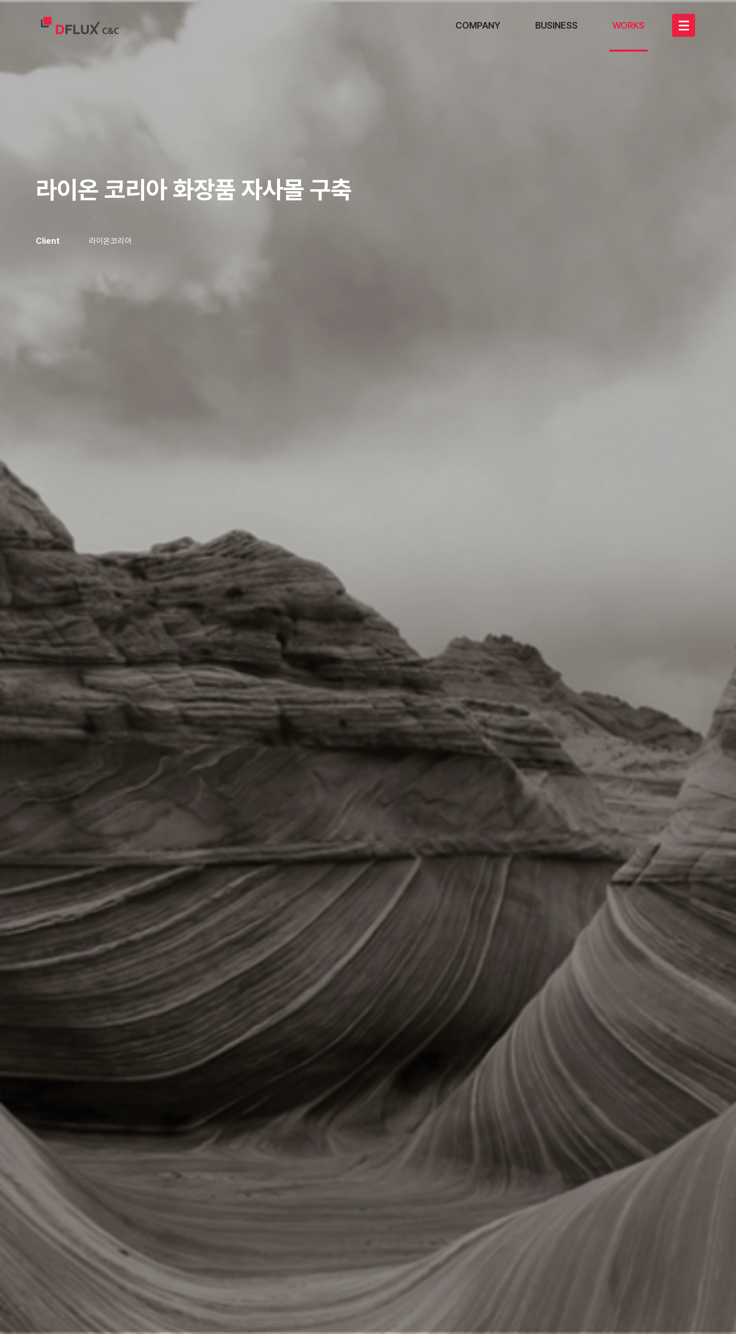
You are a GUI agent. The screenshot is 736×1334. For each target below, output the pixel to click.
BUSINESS (556, 25)
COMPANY (477, 25)
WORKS (628, 25)
